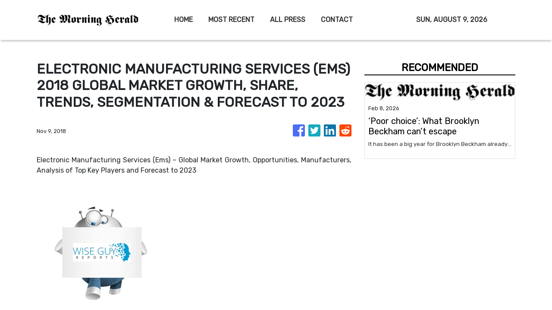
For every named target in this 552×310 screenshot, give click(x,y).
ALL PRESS (287, 20)
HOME (183, 20)
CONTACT (337, 20)
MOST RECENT (231, 20)
